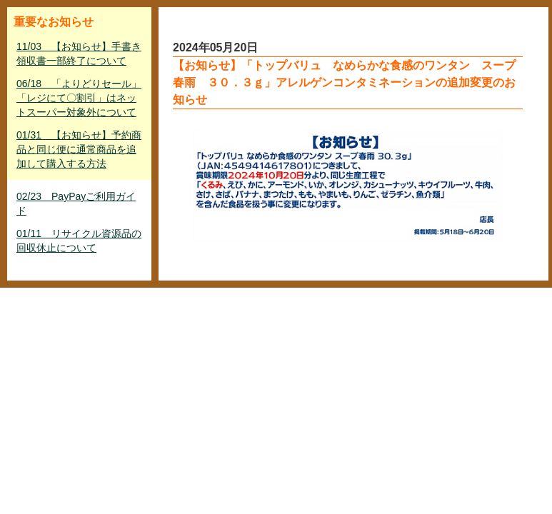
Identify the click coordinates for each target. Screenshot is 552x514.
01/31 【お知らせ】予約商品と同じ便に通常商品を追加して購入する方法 (78, 149)
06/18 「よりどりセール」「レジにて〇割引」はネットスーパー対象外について (78, 98)
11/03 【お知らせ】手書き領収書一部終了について (78, 53)
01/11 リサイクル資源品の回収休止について (78, 240)
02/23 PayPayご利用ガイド (76, 203)
